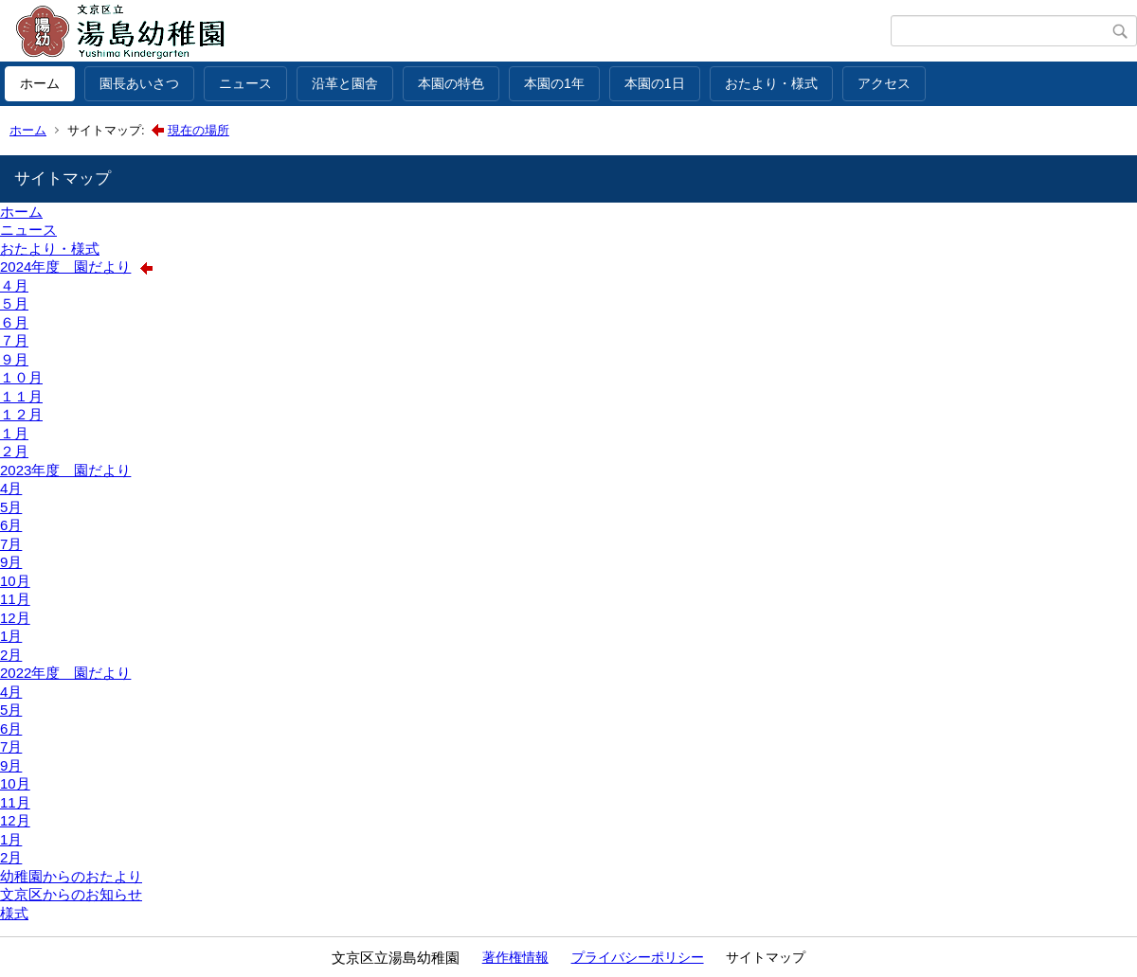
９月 (14, 359)
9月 (11, 562)
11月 (15, 599)
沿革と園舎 (345, 83)
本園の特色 (451, 83)
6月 (11, 525)
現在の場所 (198, 130)
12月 (15, 618)
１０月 (21, 377)
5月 (11, 507)
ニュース (245, 83)
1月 (11, 636)
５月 (14, 303)
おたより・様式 (771, 83)
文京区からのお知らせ (71, 894)
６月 (14, 322)
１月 (14, 433)
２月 (14, 451)
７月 (14, 340)
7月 (11, 544)
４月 (14, 285)
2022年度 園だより (65, 673)
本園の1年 (554, 83)
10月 (15, 581)
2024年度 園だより (65, 266)
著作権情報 (515, 957)
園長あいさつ (139, 83)
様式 (14, 913)
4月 (11, 488)
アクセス (884, 83)
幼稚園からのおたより (71, 876)
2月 (11, 655)
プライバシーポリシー (637, 957)
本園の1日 (654, 83)
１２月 (21, 414)
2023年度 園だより (65, 470)
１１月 (21, 396)
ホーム (40, 83)
